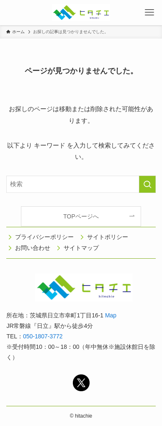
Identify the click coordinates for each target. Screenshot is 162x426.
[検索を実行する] (147, 184)
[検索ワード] (80, 184)
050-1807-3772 (42, 336)
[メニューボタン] (149, 12)
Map (110, 315)
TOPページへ (80, 216)
